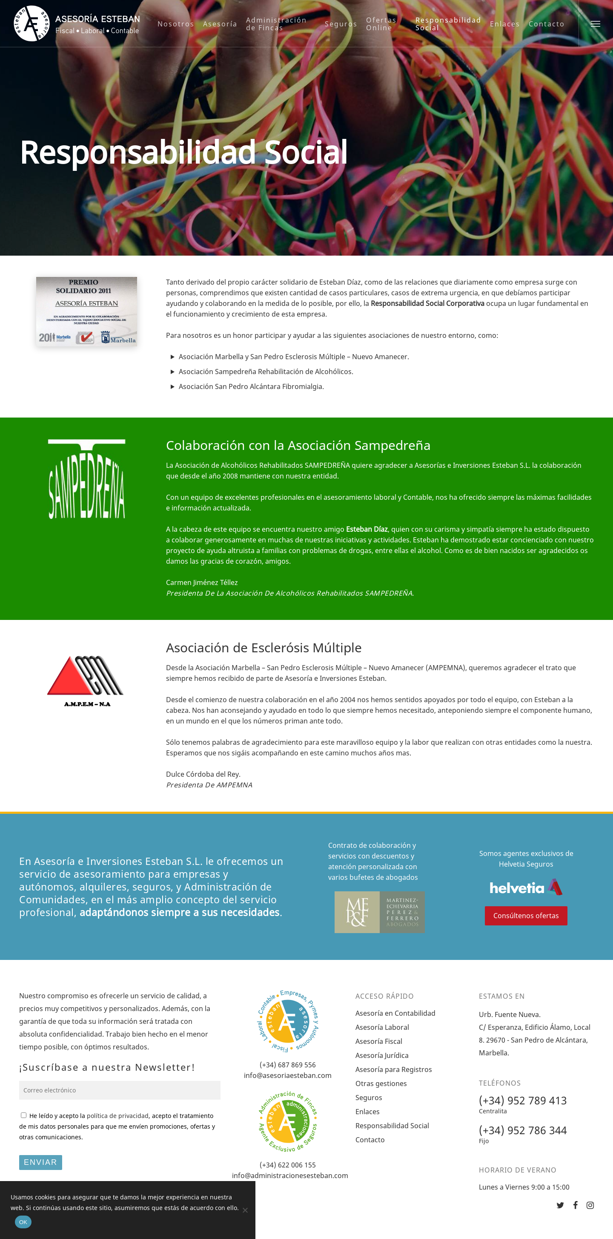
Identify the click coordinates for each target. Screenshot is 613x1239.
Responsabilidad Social (392, 1125)
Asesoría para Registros (393, 1069)
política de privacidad (118, 1116)
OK (23, 1222)
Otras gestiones (381, 1083)
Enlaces (367, 1111)
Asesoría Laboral (382, 1027)
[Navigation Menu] (596, 23)
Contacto (370, 1139)
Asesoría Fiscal (378, 1041)
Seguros (368, 1097)
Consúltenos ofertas (526, 915)
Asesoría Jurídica (382, 1055)
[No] (245, 1210)
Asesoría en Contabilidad (395, 1013)
